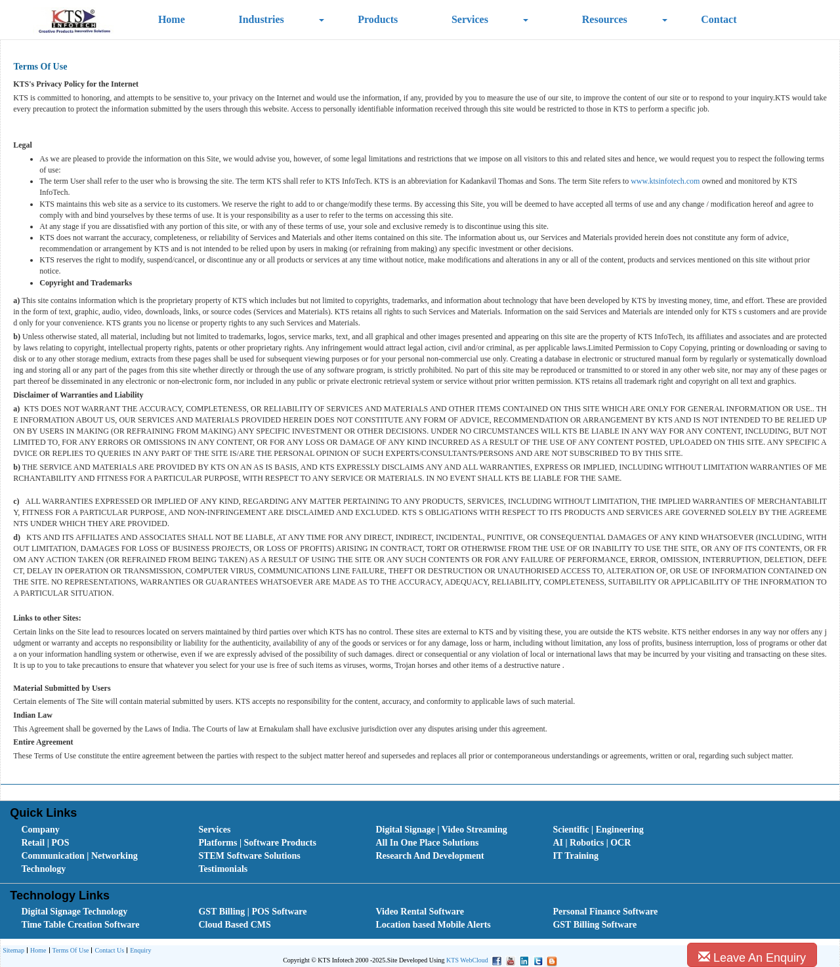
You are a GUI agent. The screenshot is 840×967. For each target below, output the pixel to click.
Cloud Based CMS (234, 925)
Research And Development (429, 856)
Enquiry (139, 951)
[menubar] (423, 849)
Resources (604, 19)
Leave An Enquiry (752, 957)
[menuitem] (95, 829)
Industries (261, 19)
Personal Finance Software (605, 911)
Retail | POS (45, 843)
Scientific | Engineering (598, 829)
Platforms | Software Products (257, 843)
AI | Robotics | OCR (592, 843)
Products (378, 19)
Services (470, 19)
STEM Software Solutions (249, 856)
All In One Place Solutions (426, 843)
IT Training (575, 856)
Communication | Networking (79, 856)
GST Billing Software (595, 925)
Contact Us (107, 951)
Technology (43, 869)
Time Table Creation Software (80, 925)
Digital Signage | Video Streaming (441, 829)
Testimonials (222, 869)
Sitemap (13, 950)
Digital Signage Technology (74, 911)
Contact (718, 19)
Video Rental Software (419, 911)
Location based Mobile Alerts (432, 925)
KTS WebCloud (467, 960)
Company (40, 829)
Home (171, 19)
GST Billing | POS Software (252, 911)
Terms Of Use (69, 951)
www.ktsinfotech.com (665, 181)
